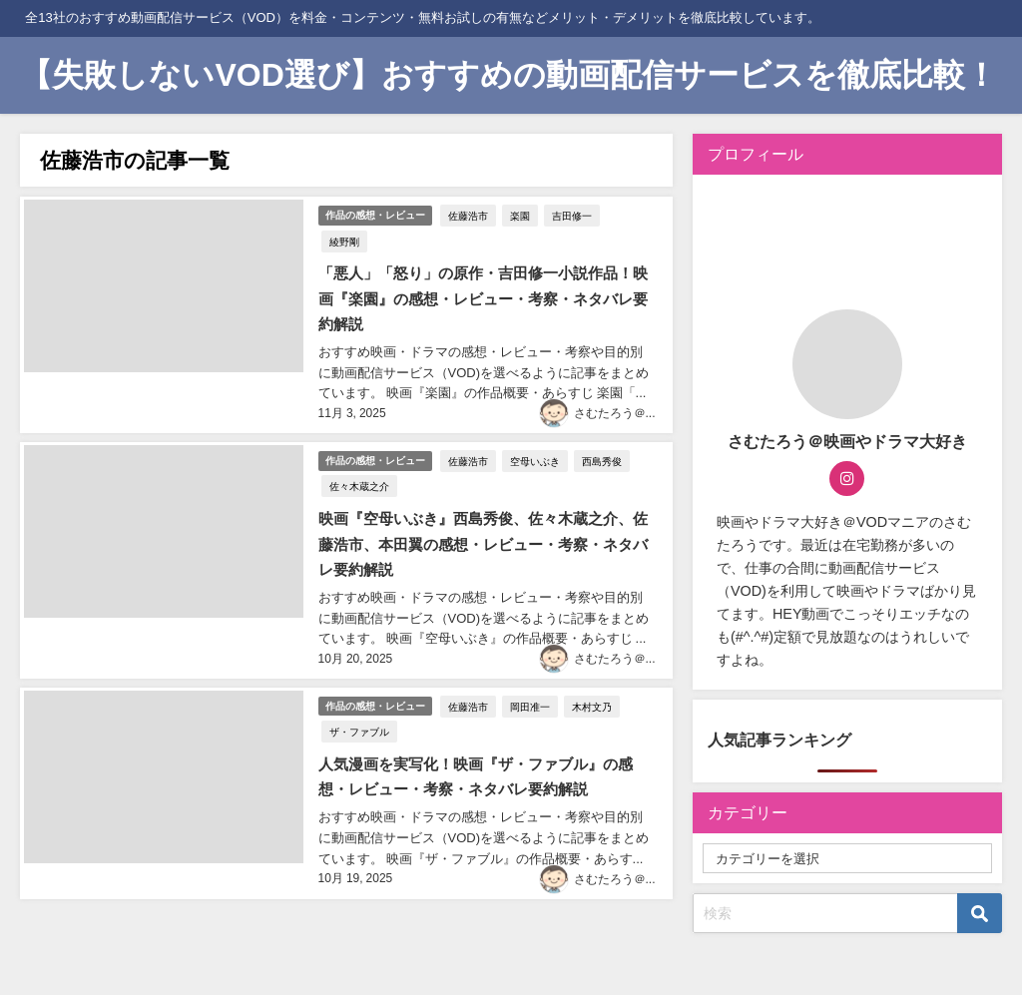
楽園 (522, 213)
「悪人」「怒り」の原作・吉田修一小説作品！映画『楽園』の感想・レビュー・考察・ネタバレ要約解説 (482, 269)
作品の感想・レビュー (374, 212)
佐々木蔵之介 (355, 451)
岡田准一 (532, 665)
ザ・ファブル (355, 690)
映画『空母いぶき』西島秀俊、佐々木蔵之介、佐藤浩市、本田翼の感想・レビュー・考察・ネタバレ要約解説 (482, 508)
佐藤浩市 (470, 213)
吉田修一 (574, 213)
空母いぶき (537, 425)
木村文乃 (594, 665)
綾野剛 (631, 213)
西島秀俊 (604, 425)
